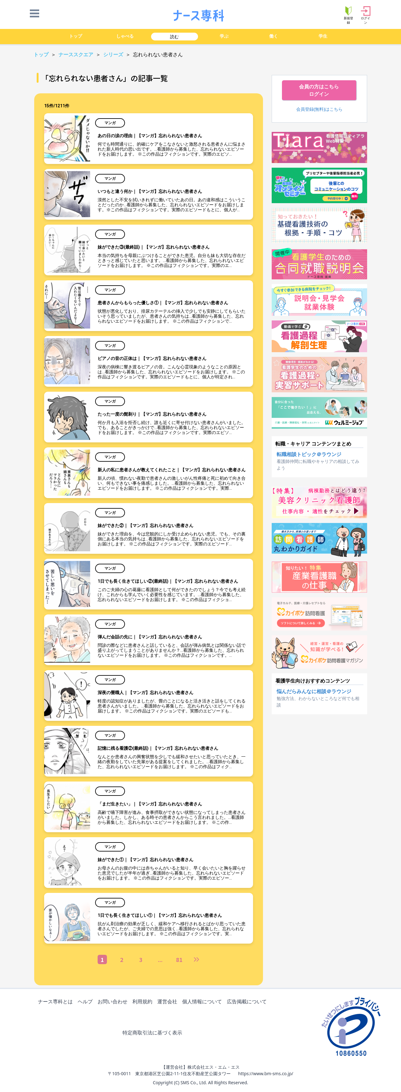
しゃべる (125, 36)
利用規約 (143, 1002)
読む (174, 37)
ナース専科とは (56, 1002)
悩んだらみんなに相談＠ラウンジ (314, 691)
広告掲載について (248, 1002)
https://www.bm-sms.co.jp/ (265, 1073)
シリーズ (113, 55)
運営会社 (168, 1002)
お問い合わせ (114, 1002)
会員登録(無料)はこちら (319, 109)
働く (273, 36)
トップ (75, 36)
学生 (323, 36)
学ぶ (224, 36)
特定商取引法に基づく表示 (153, 1033)
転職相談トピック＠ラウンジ (309, 454)
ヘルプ (86, 1002)
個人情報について (203, 1002)
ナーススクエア (76, 55)
